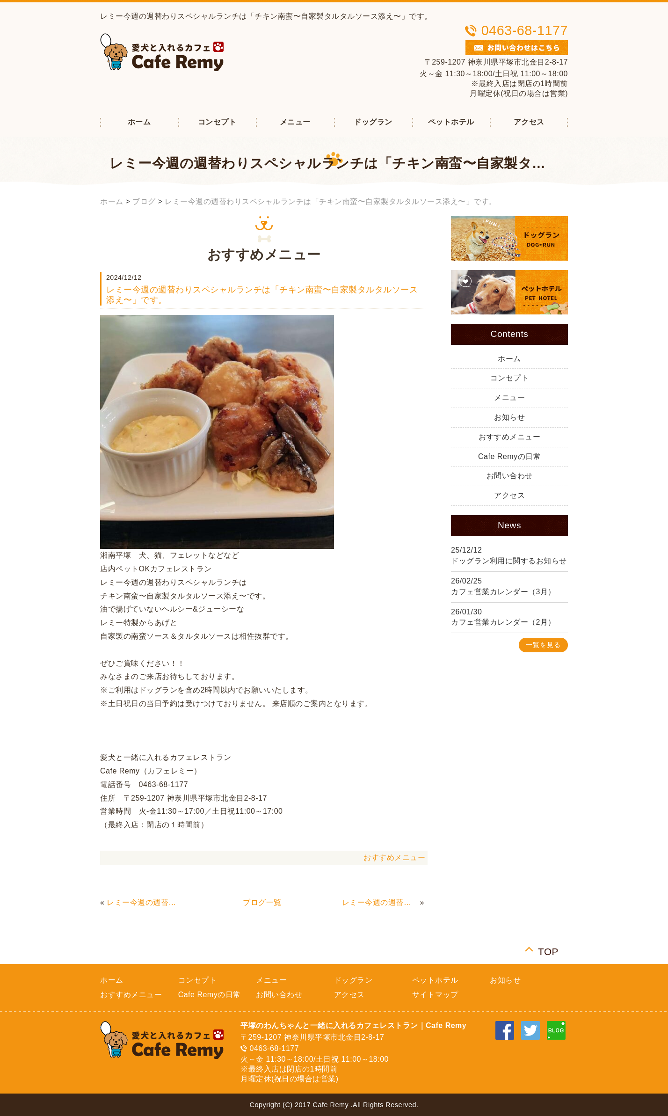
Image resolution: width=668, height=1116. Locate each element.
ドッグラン (373, 122)
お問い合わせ (509, 476)
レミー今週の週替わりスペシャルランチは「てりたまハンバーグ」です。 (144, 902)
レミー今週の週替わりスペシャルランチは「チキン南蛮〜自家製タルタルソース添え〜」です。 (331, 201)
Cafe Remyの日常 (509, 456)
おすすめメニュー (394, 857)
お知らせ (509, 417)
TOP (548, 950)
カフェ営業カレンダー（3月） (503, 592)
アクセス (529, 122)
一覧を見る (543, 645)
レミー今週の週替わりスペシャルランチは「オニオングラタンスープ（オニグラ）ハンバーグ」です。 (380, 902)
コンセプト (217, 122)
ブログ (144, 201)
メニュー (295, 122)
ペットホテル (451, 122)
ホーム (139, 122)
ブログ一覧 (262, 902)
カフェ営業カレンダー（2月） (503, 622)
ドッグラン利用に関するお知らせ (509, 561)
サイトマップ (435, 995)
